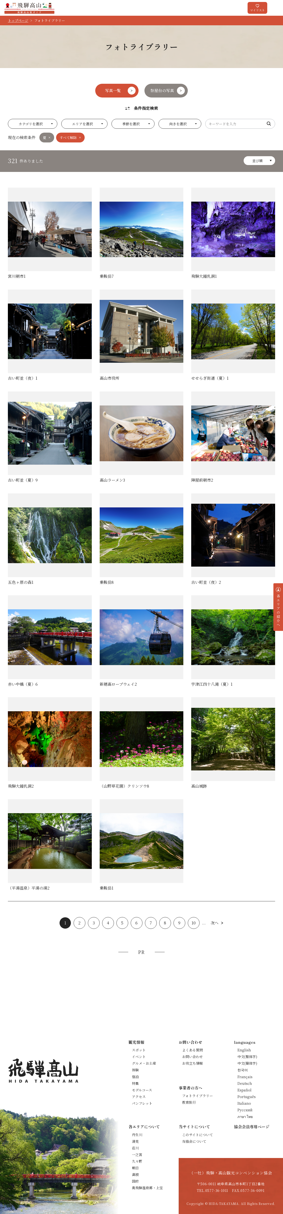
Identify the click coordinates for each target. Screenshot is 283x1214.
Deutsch (244, 1083)
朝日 (135, 1167)
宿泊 (135, 1076)
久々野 (137, 1161)
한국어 (242, 1069)
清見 (135, 1141)
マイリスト (257, 10)
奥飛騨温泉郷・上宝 (147, 1187)
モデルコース (142, 1090)
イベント (139, 1056)
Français (244, 1076)
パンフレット (142, 1103)
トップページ (18, 20)
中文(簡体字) (247, 1063)
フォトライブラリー (197, 1095)
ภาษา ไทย (245, 1116)
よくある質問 (192, 1049)
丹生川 (137, 1134)
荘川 (135, 1147)
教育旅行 (189, 1102)
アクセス (139, 1096)
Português (246, 1096)
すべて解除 (68, 137)
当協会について (194, 1141)
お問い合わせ (192, 1056)
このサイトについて (197, 1134)
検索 (269, 124)
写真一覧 (113, 90)
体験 (135, 1069)
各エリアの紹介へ (278, 610)
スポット (139, 1049)
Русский (244, 1109)
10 (193, 923)
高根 (135, 1174)
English (244, 1049)
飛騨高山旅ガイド (29, 8)
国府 (135, 1181)
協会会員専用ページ (251, 1127)
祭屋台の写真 (162, 90)
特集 (135, 1083)
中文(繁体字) (247, 1056)
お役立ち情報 (192, 1063)
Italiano (244, 1103)
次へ (215, 923)
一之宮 (137, 1154)
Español (244, 1090)
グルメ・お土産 (144, 1063)
